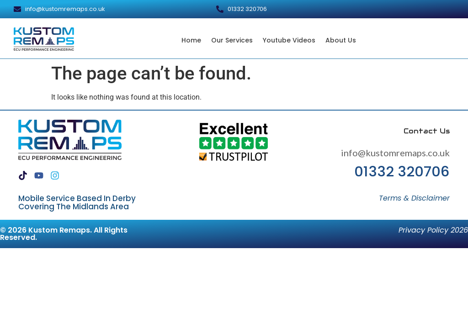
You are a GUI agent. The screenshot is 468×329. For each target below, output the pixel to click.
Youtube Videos (289, 40)
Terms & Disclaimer (414, 198)
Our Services (232, 40)
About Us (340, 40)
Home (191, 40)
